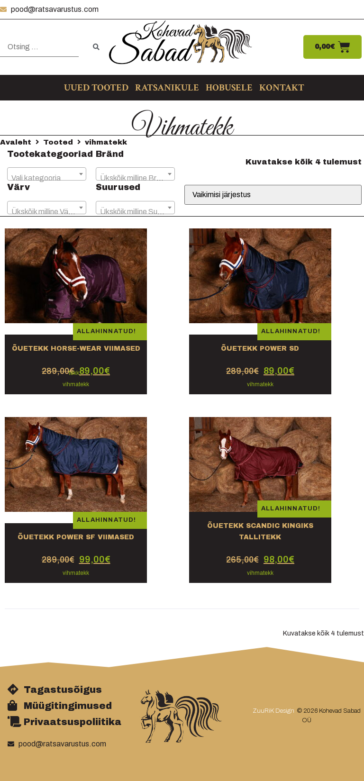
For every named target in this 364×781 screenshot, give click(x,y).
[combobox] (46, 174)
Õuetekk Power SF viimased (76, 537)
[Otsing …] (39, 47)
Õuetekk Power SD (260, 348)
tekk (74, 373)
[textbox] (47, 178)
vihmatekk (76, 384)
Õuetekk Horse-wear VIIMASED (76, 348)
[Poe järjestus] (273, 195)
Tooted (58, 142)
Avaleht (15, 142)
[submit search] (96, 47)
